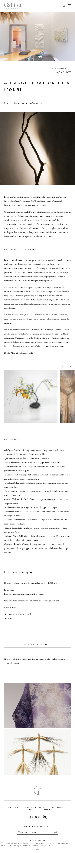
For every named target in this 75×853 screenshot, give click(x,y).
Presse (30, 810)
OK (37, 850)
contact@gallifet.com (50, 600)
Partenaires (57, 807)
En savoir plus (46, 845)
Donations (46, 810)
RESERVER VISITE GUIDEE (37, 644)
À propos (13, 807)
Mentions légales (34, 807)
